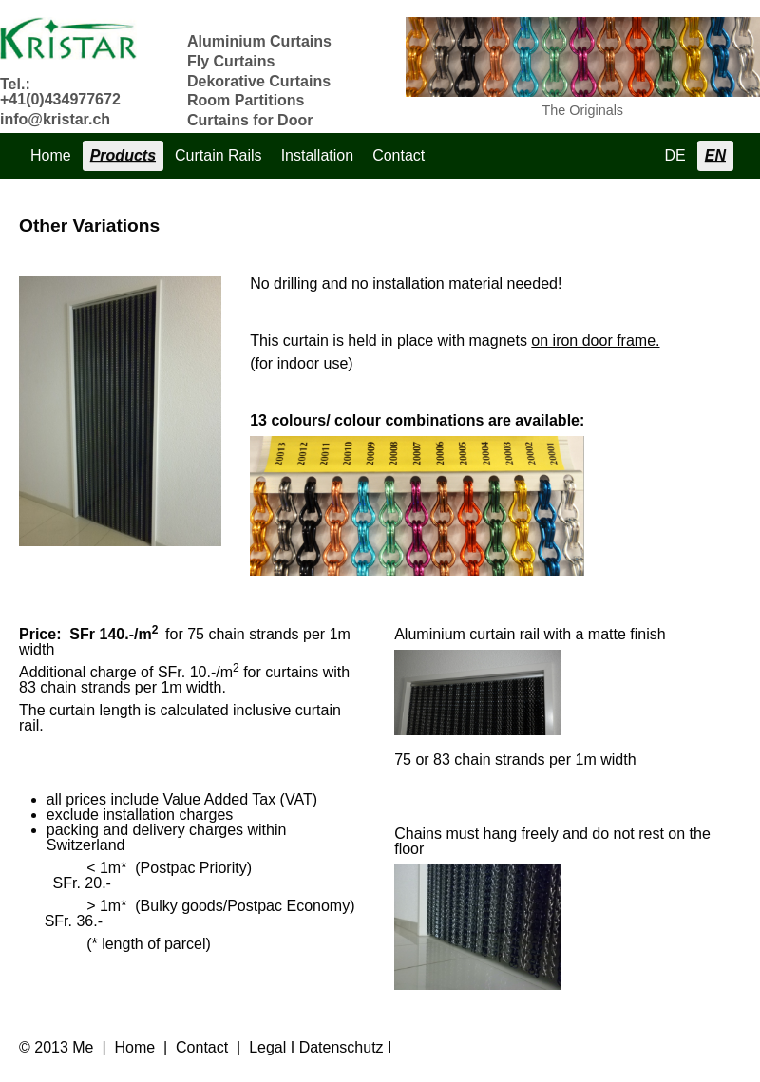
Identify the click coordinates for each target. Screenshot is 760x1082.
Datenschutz (341, 1047)
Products (123, 155)
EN (715, 155)
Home (50, 155)
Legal (267, 1047)
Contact (398, 155)
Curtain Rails (218, 155)
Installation (317, 155)
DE (675, 155)
